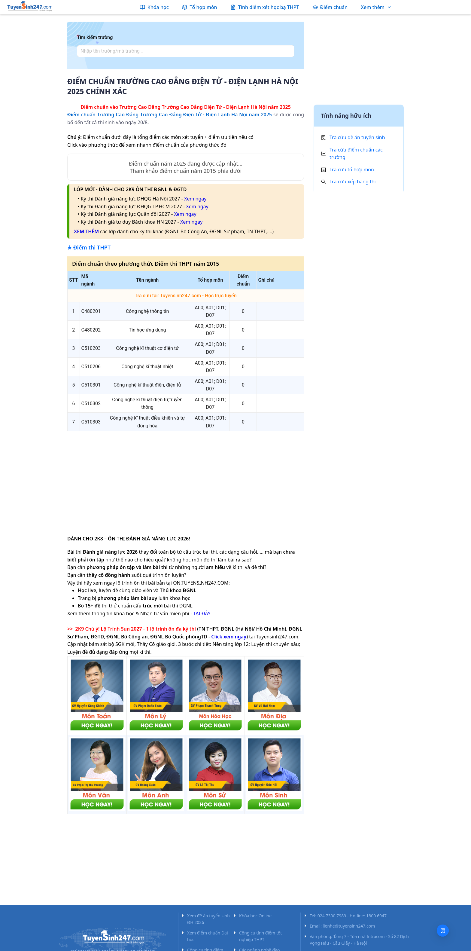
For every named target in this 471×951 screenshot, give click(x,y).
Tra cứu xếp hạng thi (353, 181)
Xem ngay (195, 198)
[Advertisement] (185, 478)
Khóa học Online (255, 916)
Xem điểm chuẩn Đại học (207, 936)
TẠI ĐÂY (201, 613)
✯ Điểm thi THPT (89, 247)
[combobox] (184, 51)
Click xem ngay (228, 636)
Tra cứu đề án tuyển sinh (357, 137)
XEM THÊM (86, 231)
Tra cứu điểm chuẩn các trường (356, 153)
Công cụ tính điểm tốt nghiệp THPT (260, 936)
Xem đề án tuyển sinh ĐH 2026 (208, 919)
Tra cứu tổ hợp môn (352, 169)
